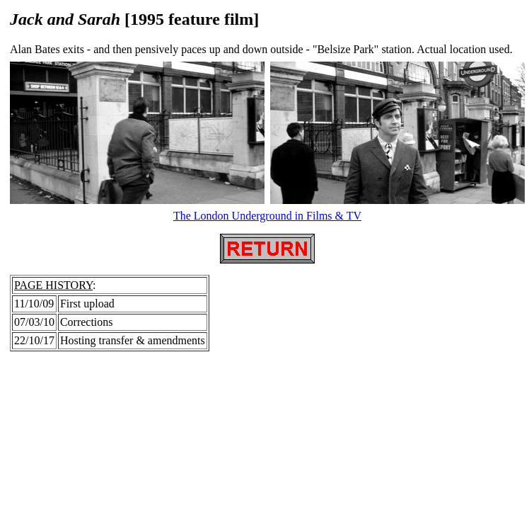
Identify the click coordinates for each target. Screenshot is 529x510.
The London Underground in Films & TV (267, 216)
